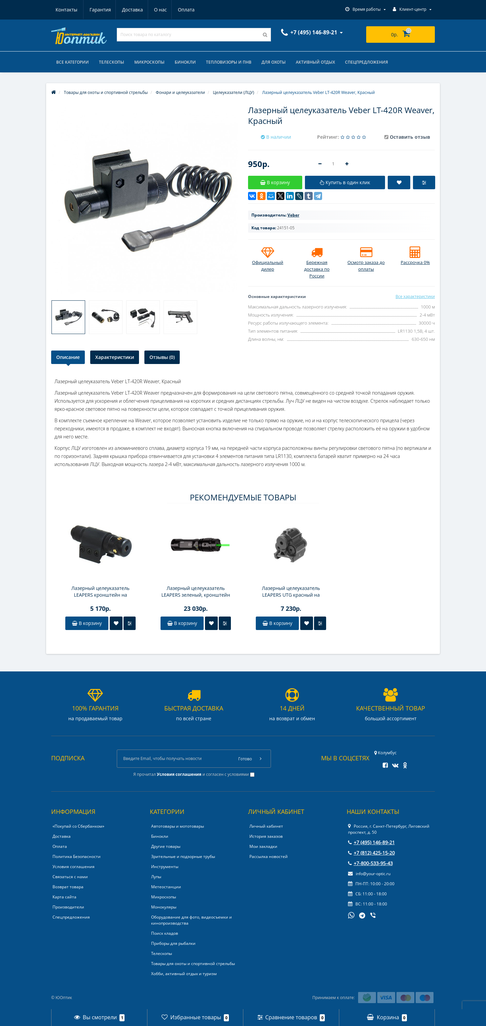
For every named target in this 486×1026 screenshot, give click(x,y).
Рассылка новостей (268, 856)
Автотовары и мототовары (177, 826)
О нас (128, 9)
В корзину (87, 623)
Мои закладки (263, 846)
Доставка (99, 9)
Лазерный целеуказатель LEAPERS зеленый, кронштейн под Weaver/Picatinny (195, 591)
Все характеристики (415, 296)
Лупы (156, 877)
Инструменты (164, 866)
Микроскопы (149, 62)
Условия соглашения (74, 866)
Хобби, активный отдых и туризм (184, 974)
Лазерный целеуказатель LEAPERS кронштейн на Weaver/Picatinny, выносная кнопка (100, 591)
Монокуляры (163, 907)
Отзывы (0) (162, 357)
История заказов (266, 836)
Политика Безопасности (77, 856)
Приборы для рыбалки (173, 943)
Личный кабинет (266, 826)
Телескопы (111, 62)
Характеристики (114, 357)
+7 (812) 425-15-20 (371, 853)
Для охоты (274, 62)
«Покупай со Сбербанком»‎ (78, 826)
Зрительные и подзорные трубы (183, 856)
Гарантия (66, 9)
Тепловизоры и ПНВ (228, 62)
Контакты (187, 9)
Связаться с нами (70, 877)
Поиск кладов (164, 933)
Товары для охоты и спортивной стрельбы (193, 963)
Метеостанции (166, 887)
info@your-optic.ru (369, 873)
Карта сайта (64, 897)
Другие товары (165, 846)
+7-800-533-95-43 (370, 863)
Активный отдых (315, 62)
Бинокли (185, 62)
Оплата (155, 9)
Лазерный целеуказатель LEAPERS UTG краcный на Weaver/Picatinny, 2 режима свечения (290, 591)
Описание (68, 357)
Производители (68, 907)
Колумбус (385, 753)
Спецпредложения (366, 62)
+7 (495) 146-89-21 (371, 842)
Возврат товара (68, 887)
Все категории (72, 62)
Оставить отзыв (410, 137)
